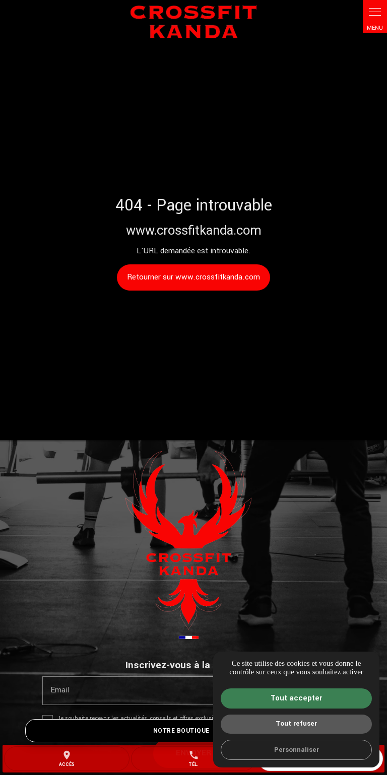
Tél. (194, 759)
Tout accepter (296, 698)
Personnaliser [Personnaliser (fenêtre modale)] (296, 749)
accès (67, 759)
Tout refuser (296, 723)
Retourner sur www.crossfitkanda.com (193, 277)
